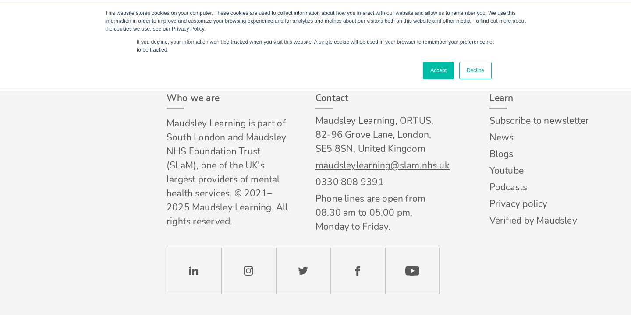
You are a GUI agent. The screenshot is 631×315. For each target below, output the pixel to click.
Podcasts (508, 187)
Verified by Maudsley (533, 220)
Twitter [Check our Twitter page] (303, 271)
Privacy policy (518, 204)
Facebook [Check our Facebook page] (357, 271)
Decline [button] (475, 70)
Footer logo (65, 98)
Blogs (501, 154)
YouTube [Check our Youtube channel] (412, 271)
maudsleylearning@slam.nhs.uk (378, 165)
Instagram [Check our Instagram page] (248, 271)
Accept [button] (438, 70)
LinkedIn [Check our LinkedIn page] (194, 271)
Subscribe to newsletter (539, 121)
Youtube (506, 170)
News (501, 137)
